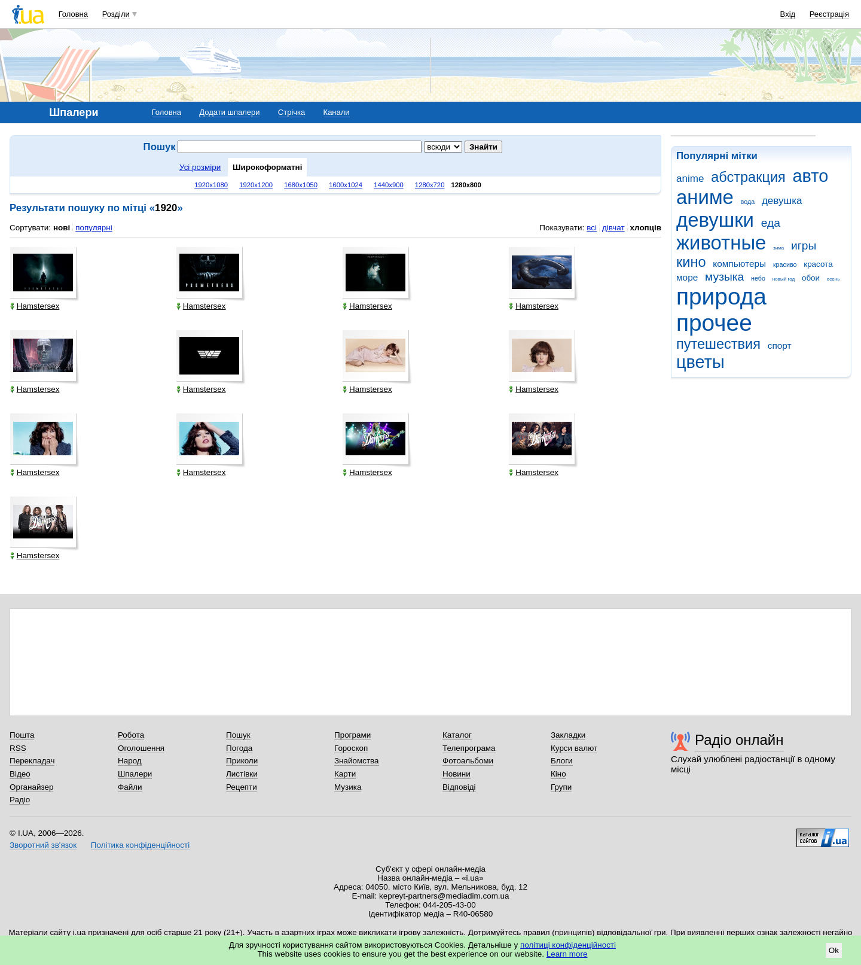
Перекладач (32, 760)
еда (770, 223)
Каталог (457, 734)
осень (833, 279)
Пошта (22, 734)
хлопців (645, 227)
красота (818, 264)
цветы (700, 362)
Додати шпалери (229, 112)
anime (690, 178)
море (687, 277)
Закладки (568, 734)
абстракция (748, 177)
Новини (456, 773)
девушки (715, 220)
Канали (336, 112)
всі (592, 227)
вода (748, 201)
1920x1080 (211, 184)
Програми (352, 734)
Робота (131, 734)
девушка (782, 200)
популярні (93, 227)
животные (721, 243)
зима (778, 248)
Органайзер (31, 787)
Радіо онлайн (739, 740)
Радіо (20, 799)
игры (803, 245)
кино (691, 262)
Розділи (116, 14)
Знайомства (356, 760)
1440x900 (389, 184)
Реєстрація (829, 14)
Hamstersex (35, 306)
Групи (561, 787)
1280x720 (430, 184)
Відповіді (459, 787)
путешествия (718, 344)
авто (811, 175)
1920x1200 (256, 184)
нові (61, 227)
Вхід (788, 14)
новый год (784, 279)
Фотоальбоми (467, 760)
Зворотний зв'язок (43, 845)
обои (811, 277)
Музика (347, 787)
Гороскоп (351, 748)
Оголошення (141, 748)
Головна (73, 14)
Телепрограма (469, 748)
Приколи (242, 760)
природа (721, 296)
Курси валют (574, 748)
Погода (239, 748)
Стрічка (291, 112)
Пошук (238, 734)
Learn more (567, 953)
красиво (785, 264)
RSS (18, 748)
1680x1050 (300, 184)
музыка (724, 276)
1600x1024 (345, 184)
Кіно (558, 773)
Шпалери (135, 773)
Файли (130, 787)
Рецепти (241, 787)
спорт (780, 345)
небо (758, 278)
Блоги (562, 760)
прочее (714, 323)
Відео (20, 773)
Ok (834, 950)
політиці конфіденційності (568, 944)
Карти (345, 773)
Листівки (242, 773)
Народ (130, 760)
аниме (705, 197)
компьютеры (739, 263)
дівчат (613, 227)
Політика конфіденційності (140, 845)
